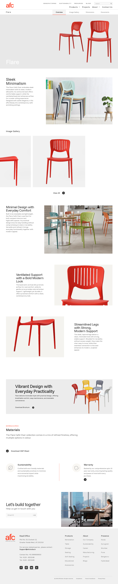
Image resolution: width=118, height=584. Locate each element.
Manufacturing (50, 3)
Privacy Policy (101, 578)
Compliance (79, 578)
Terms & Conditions (90, 578)
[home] (10, 5)
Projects (86, 7)
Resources (78, 3)
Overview (59, 12)
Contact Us (107, 7)
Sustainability (65, 3)
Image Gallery (74, 12)
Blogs (88, 3)
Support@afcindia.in (28, 549)
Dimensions (90, 12)
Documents (105, 12)
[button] (74, 8)
